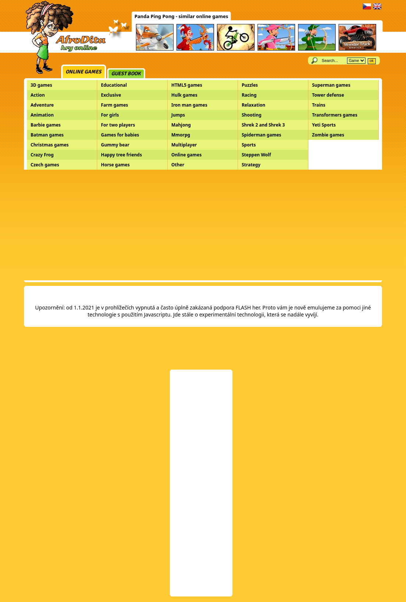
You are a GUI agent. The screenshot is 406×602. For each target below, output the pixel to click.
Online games (83, 72)
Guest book (126, 73)
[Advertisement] (203, 225)
